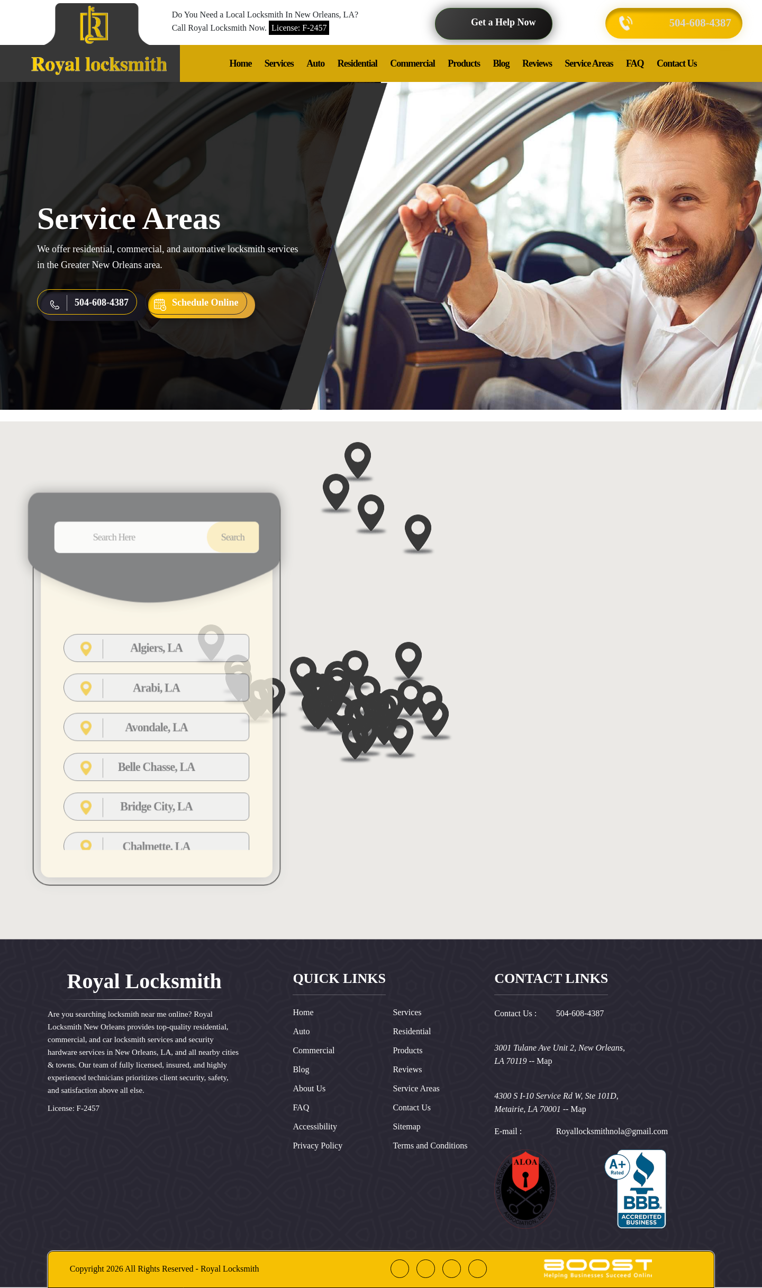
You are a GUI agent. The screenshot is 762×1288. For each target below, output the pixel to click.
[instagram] (477, 1268)
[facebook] (400, 1268)
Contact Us (677, 63)
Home (240, 63)
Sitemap (406, 1126)
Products (464, 63)
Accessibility (315, 1126)
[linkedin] (451, 1268)
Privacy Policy (317, 1145)
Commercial (412, 63)
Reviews (537, 63)
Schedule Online (205, 302)
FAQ (635, 63)
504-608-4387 (696, 22)
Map (544, 1060)
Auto (315, 63)
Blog (501, 63)
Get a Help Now (503, 22)
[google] (425, 1268)
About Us (309, 1088)
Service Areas (589, 63)
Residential (357, 63)
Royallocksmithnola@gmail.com (612, 1131)
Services (279, 63)
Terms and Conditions (430, 1145)
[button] (403, 778)
